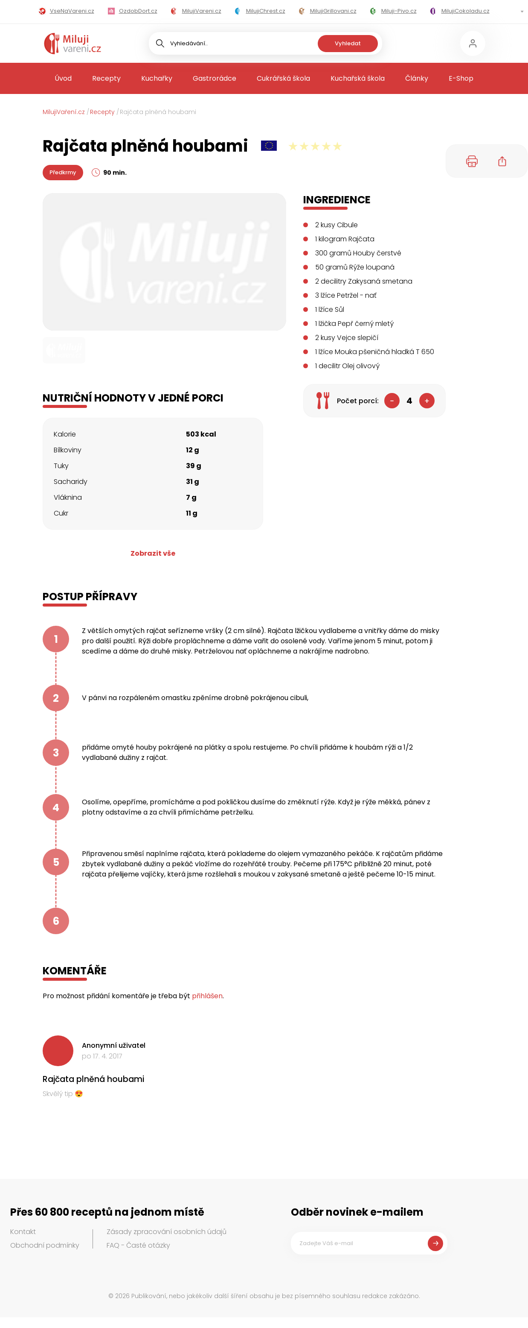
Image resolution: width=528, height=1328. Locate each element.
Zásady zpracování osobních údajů (166, 1232)
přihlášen (207, 996)
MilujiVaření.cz (64, 112)
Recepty (106, 78)
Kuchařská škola (358, 78)
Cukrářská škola (283, 78)
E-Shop (461, 78)
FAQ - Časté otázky (138, 1245)
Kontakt (23, 1232)
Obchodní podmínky (44, 1245)
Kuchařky (156, 78)
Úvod (63, 78)
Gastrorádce (214, 78)
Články (416, 78)
